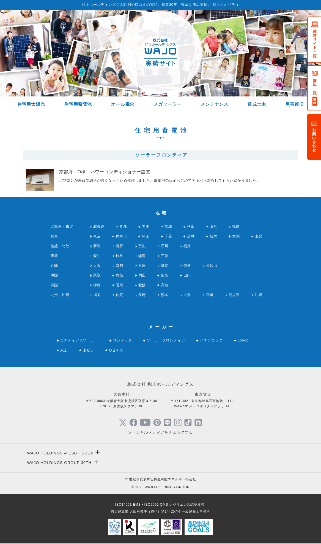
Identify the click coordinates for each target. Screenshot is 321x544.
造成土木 (257, 104)
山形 (213, 226)
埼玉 (146, 236)
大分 (187, 295)
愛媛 (142, 285)
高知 (165, 285)
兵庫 (142, 265)
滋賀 (165, 265)
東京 (97, 236)
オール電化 (122, 104)
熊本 (165, 295)
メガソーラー (167, 104)
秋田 (191, 226)
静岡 (142, 256)
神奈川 (121, 236)
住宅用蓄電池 (78, 104)
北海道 (99, 226)
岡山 (142, 275)
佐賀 (120, 295)
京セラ (88, 350)
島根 (120, 275)
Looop (243, 340)
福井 (187, 246)
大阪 (97, 265)
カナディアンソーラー (79, 340)
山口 (187, 275)
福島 (236, 226)
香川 (120, 285)
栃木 (213, 236)
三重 (165, 256)
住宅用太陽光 (31, 104)
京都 (120, 265)
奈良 (187, 265)
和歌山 (211, 265)
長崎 (142, 295)
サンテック (122, 340)
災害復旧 (294, 104)
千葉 (168, 236)
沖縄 (258, 295)
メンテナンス (214, 104)
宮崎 (210, 295)
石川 (165, 246)
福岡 (97, 295)
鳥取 (97, 275)
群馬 (236, 236)
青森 (123, 226)
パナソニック (211, 340)
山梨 (258, 236)
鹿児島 (234, 295)
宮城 (168, 226)
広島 (165, 275)
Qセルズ (116, 350)
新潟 (97, 246)
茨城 (191, 236)
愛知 (97, 256)
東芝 (64, 350)
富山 (142, 246)
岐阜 (120, 256)
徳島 (97, 285)
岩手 (146, 226)
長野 (120, 246)
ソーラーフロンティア (166, 340)
